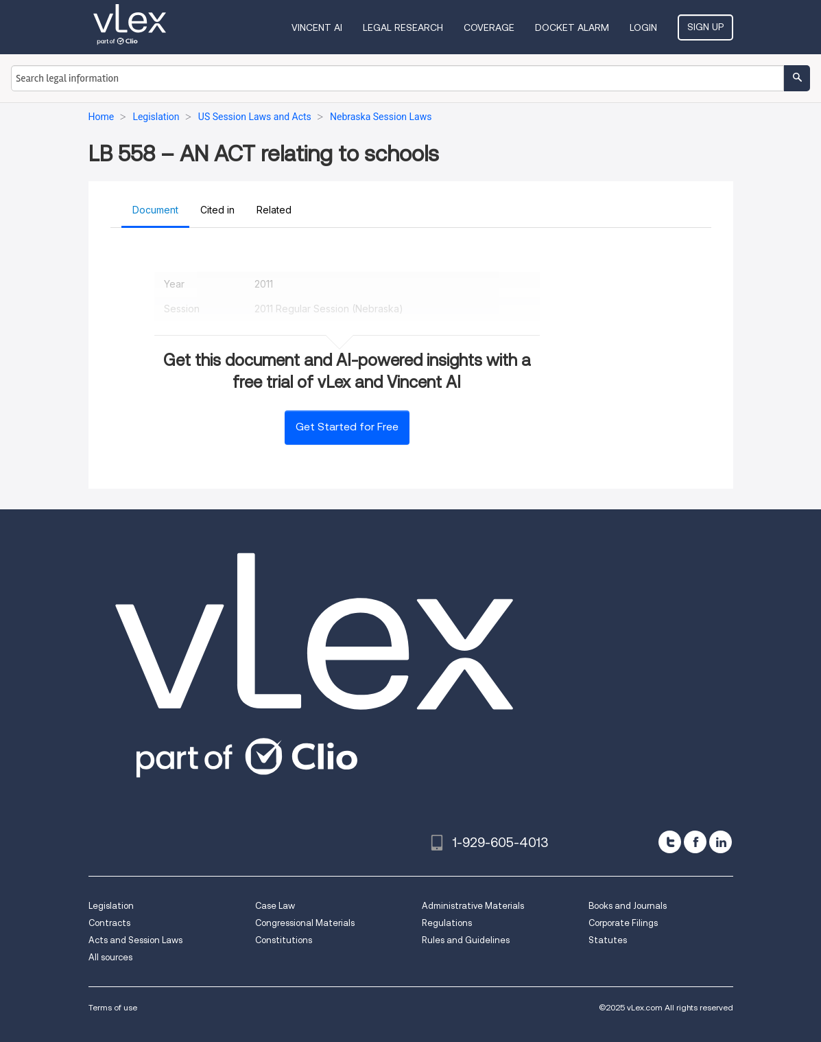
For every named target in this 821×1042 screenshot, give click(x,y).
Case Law (275, 906)
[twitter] (669, 842)
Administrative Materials (473, 906)
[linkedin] (720, 842)
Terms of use (112, 1007)
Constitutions (283, 940)
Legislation (111, 906)
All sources (110, 957)
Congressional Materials (305, 923)
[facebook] (695, 842)
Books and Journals (627, 906)
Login (643, 27)
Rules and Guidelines (466, 940)
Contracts (109, 923)
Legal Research (403, 27)
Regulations (447, 923)
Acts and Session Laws (135, 940)
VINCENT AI (316, 27)
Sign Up (705, 26)
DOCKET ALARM (572, 27)
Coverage (489, 27)
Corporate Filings (623, 923)
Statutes (607, 940)
